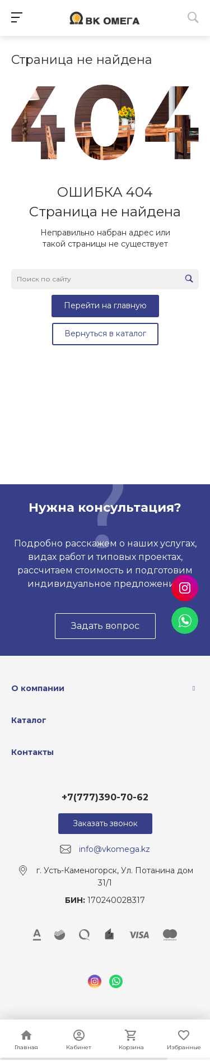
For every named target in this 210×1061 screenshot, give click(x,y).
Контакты (32, 752)
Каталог (28, 720)
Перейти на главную (105, 305)
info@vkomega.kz (114, 849)
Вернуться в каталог (105, 333)
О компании (37, 688)
